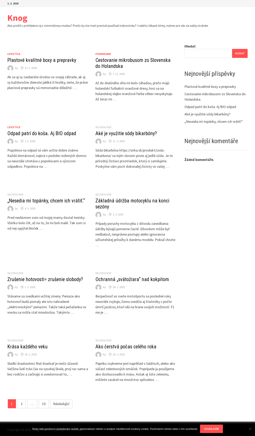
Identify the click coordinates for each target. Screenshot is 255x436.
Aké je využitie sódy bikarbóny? (126, 133)
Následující (61, 403)
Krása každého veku (27, 347)
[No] (250, 429)
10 (44, 403)
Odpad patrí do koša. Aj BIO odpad (41, 133)
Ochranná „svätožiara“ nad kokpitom (132, 279)
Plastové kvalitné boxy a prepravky (41, 60)
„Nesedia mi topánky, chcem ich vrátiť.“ (46, 201)
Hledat (190, 46)
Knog (17, 17)
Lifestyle (13, 54)
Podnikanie (103, 54)
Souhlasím (211, 429)
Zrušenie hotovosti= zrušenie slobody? (45, 279)
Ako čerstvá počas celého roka (125, 347)
